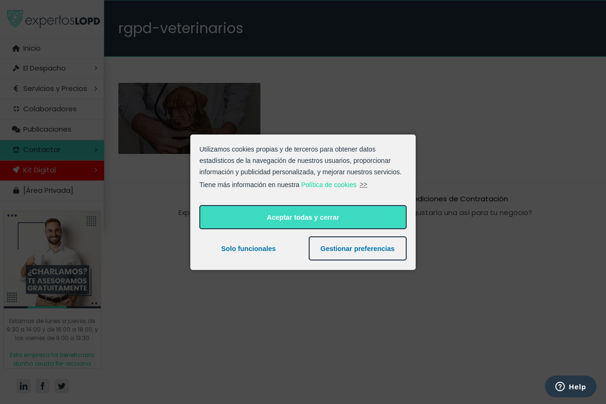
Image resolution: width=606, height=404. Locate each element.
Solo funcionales (248, 248)
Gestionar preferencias (358, 248)
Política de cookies (328, 184)
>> (363, 184)
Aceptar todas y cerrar (303, 217)
